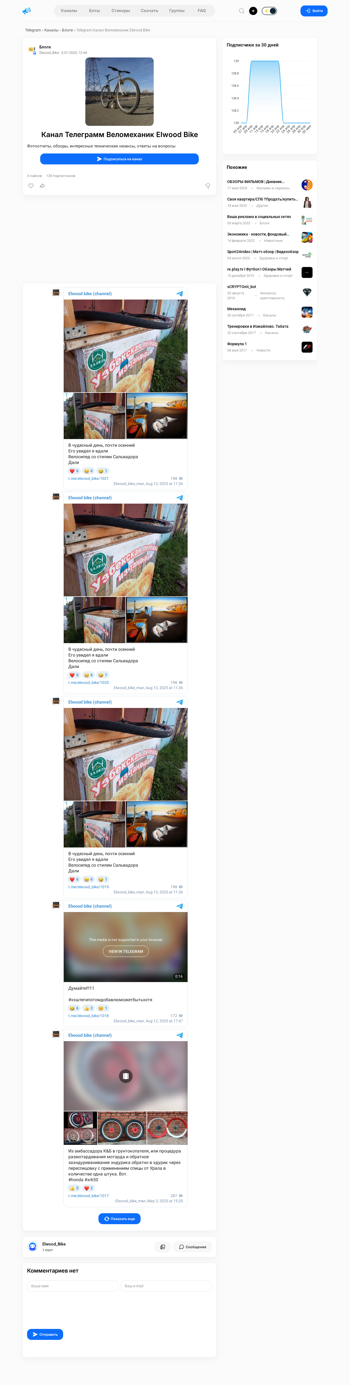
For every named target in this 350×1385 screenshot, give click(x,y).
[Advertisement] (119, 239)
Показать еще (119, 1218)
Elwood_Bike (54, 1244)
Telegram (33, 30)
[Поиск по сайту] (242, 11)
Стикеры (121, 10)
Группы (177, 10)
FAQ (202, 10)
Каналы (69, 10)
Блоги (67, 30)
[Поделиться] (42, 186)
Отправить (45, 1334)
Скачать (149, 10)
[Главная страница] (26, 11)
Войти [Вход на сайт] (314, 10)
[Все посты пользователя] (162, 1246)
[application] (270, 98)
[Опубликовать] (253, 11)
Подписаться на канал (119, 159)
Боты (94, 10)
